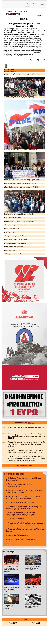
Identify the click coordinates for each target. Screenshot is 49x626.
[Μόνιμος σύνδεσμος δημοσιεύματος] (26, 60)
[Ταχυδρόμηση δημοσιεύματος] (37, 60)
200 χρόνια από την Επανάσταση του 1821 (23, 502)
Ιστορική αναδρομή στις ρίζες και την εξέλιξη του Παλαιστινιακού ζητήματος (24, 491)
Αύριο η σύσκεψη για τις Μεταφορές (15, 254)
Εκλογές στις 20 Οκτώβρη (12, 228)
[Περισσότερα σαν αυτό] (31, 60)
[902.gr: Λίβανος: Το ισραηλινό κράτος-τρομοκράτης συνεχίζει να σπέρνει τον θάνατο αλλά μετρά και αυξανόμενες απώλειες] (4, 442)
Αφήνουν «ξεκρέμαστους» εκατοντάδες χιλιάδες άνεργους (21, 74)
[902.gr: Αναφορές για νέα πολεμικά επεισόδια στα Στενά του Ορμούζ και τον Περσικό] (4, 428)
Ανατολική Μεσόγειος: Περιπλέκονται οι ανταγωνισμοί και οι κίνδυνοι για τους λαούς (21, 514)
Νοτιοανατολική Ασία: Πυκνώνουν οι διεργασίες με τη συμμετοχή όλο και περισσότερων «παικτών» (25, 524)
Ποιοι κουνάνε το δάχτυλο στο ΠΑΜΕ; (15, 239)
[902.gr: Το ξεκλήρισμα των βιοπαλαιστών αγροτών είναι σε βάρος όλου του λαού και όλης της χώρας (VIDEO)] (4, 450)
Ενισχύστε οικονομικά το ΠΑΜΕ (14, 236)
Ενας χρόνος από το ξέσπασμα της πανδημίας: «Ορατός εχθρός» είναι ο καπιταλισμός (23, 497)
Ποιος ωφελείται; (9, 250)
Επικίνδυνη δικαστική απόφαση (14, 246)
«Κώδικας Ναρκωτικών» (16, 519)
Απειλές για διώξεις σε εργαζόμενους (15, 243)
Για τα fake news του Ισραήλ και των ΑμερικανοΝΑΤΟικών (19, 485)
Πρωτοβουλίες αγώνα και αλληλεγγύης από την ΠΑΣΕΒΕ (21, 187)
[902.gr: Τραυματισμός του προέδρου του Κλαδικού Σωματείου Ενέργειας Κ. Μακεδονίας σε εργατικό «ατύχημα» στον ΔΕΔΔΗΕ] (4, 434)
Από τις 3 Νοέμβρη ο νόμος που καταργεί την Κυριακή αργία (24, 166)
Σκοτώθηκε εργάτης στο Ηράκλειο (14, 217)
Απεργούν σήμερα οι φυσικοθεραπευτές (16, 225)
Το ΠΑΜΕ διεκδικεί (10, 232)
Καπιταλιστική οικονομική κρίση (19, 535)
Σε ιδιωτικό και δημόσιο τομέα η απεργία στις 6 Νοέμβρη (24, 125)
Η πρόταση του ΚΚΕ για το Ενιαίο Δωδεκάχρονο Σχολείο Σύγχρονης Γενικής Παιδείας (24, 508)
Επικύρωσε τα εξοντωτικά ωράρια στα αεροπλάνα (19, 221)
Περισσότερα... (9, 544)
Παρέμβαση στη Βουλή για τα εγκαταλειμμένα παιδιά (20, 183)
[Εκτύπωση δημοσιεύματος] (43, 60)
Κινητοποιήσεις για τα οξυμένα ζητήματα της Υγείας (24, 87)
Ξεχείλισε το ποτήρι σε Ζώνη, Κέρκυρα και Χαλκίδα (24, 202)
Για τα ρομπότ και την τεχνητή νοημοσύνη (22, 539)
